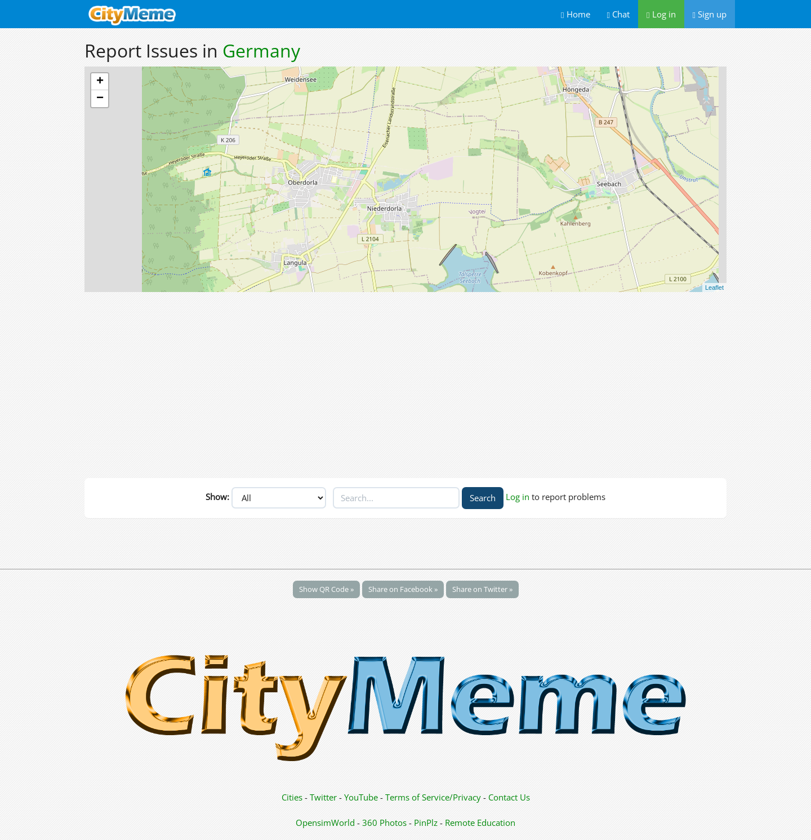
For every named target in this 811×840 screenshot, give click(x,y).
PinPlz (426, 822)
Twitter (323, 797)
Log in (661, 14)
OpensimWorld (325, 822)
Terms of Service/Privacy (433, 797)
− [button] (100, 98)
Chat (618, 14)
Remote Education (480, 822)
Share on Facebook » (403, 589)
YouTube (361, 797)
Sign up (710, 14)
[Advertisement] (405, 382)
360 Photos (384, 822)
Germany (261, 50)
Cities (292, 797)
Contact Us (509, 797)
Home (575, 14)
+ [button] (100, 81)
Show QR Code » (326, 589)
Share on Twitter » (482, 589)
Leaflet (714, 287)
